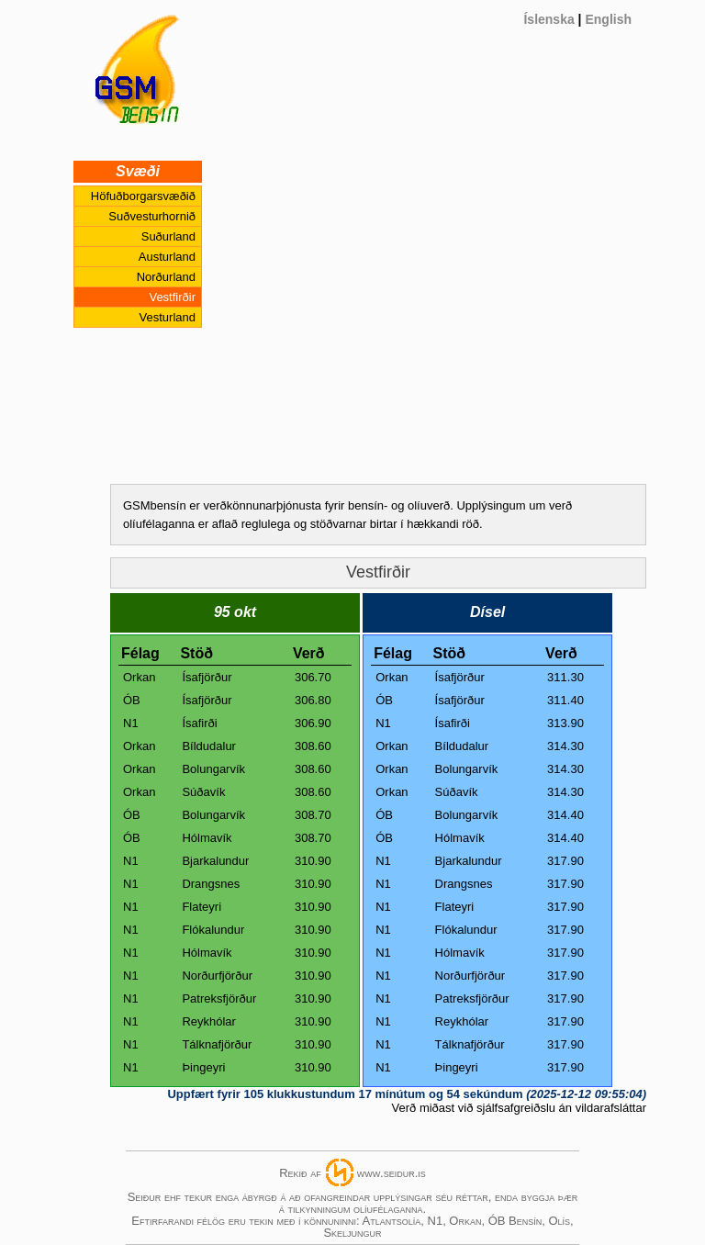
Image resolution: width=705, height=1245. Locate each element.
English (608, 19)
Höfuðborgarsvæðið (143, 196)
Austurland (167, 257)
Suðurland (168, 236)
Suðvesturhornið (152, 216)
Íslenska (548, 19)
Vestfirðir (172, 297)
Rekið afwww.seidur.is (352, 1173)
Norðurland (166, 277)
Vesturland (168, 317)
